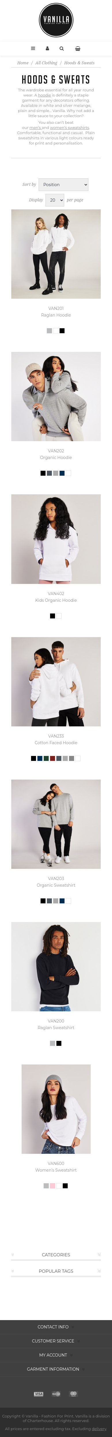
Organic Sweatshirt (56, 885)
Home (23, 63)
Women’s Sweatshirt (56, 1170)
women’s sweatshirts (69, 127)
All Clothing (46, 63)
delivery (99, 1428)
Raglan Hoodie (56, 315)
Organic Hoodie (56, 457)
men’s (35, 127)
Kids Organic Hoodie (56, 600)
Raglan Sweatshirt (56, 1027)
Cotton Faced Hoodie (56, 742)
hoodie (44, 95)
